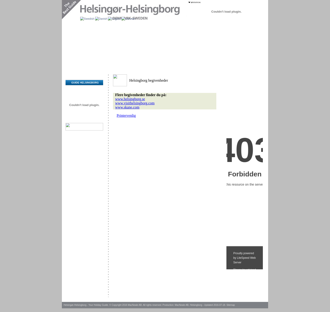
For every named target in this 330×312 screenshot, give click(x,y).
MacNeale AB (135, 305)
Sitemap (230, 305)
